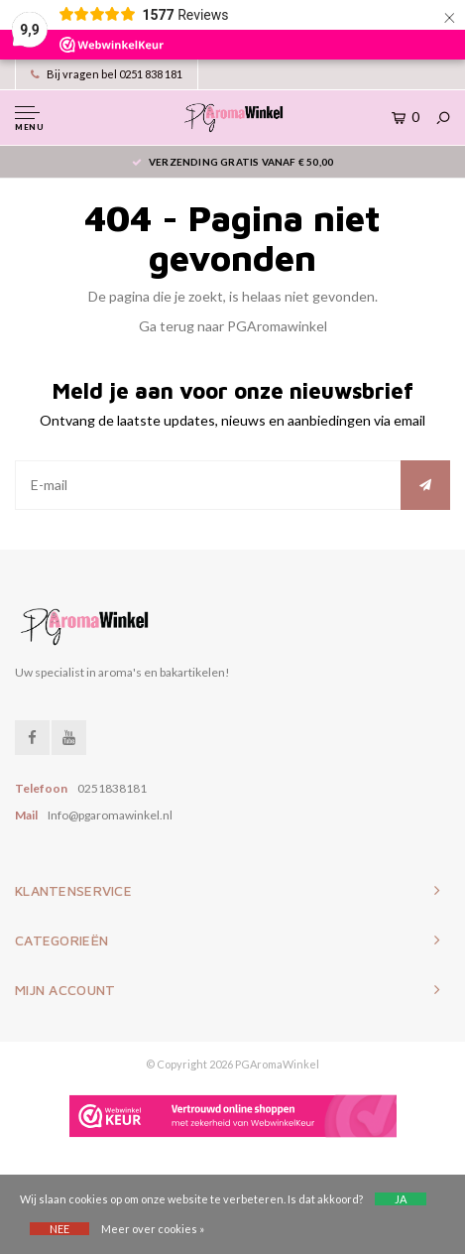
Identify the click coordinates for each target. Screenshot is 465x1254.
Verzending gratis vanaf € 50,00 (232, 162)
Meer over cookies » (152, 1228)
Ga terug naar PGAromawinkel (233, 325)
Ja (401, 1198)
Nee (59, 1228)
